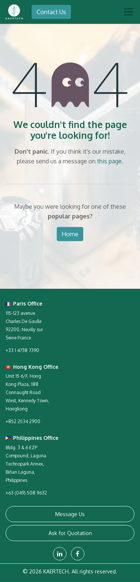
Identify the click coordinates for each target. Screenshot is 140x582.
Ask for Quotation (70, 533)
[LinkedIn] (59, 553)
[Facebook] (77, 553)
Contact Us (51, 12)
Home (70, 234)
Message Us (70, 514)
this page (109, 161)
